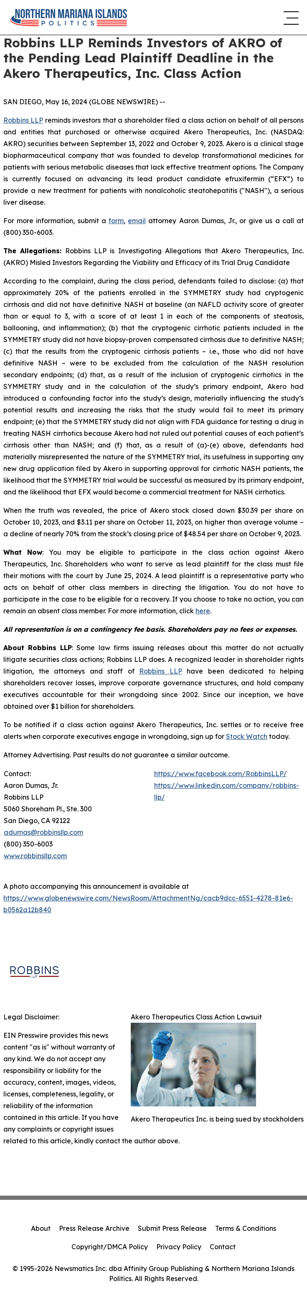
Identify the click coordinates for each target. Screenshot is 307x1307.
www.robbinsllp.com (35, 856)
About (41, 1228)
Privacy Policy (178, 1247)
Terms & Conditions (245, 1228)
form (116, 220)
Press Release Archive (94, 1228)
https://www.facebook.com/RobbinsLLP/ (220, 773)
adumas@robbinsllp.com (43, 832)
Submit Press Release (172, 1228)
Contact (223, 1247)
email (137, 220)
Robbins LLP (23, 120)
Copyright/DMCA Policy (109, 1247)
